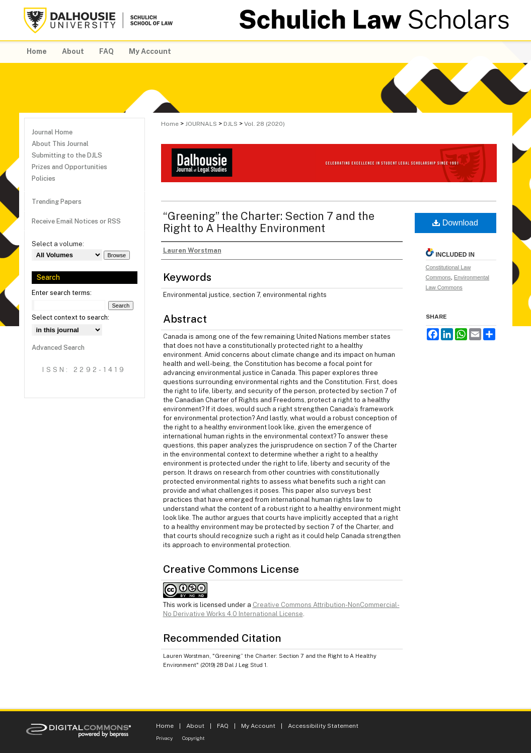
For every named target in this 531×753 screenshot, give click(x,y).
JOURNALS (201, 123)
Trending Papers (57, 201)
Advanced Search (58, 347)
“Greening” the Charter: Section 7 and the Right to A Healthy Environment (268, 222)
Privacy (164, 738)
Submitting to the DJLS (67, 155)
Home (170, 123)
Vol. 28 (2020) (264, 123)
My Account (258, 725)
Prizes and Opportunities (69, 167)
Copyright (193, 738)
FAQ (223, 725)
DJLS (230, 123)
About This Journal (60, 143)
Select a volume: (58, 244)
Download (455, 222)
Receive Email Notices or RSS (76, 221)
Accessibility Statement (323, 725)
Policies (43, 178)
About (195, 725)
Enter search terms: (62, 292)
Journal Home (52, 132)
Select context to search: (70, 317)
